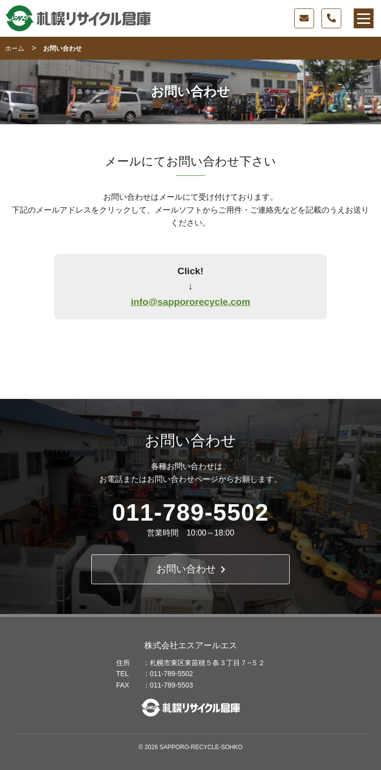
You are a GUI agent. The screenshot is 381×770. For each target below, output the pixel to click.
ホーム (14, 48)
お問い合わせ (190, 569)
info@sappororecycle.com (191, 302)
